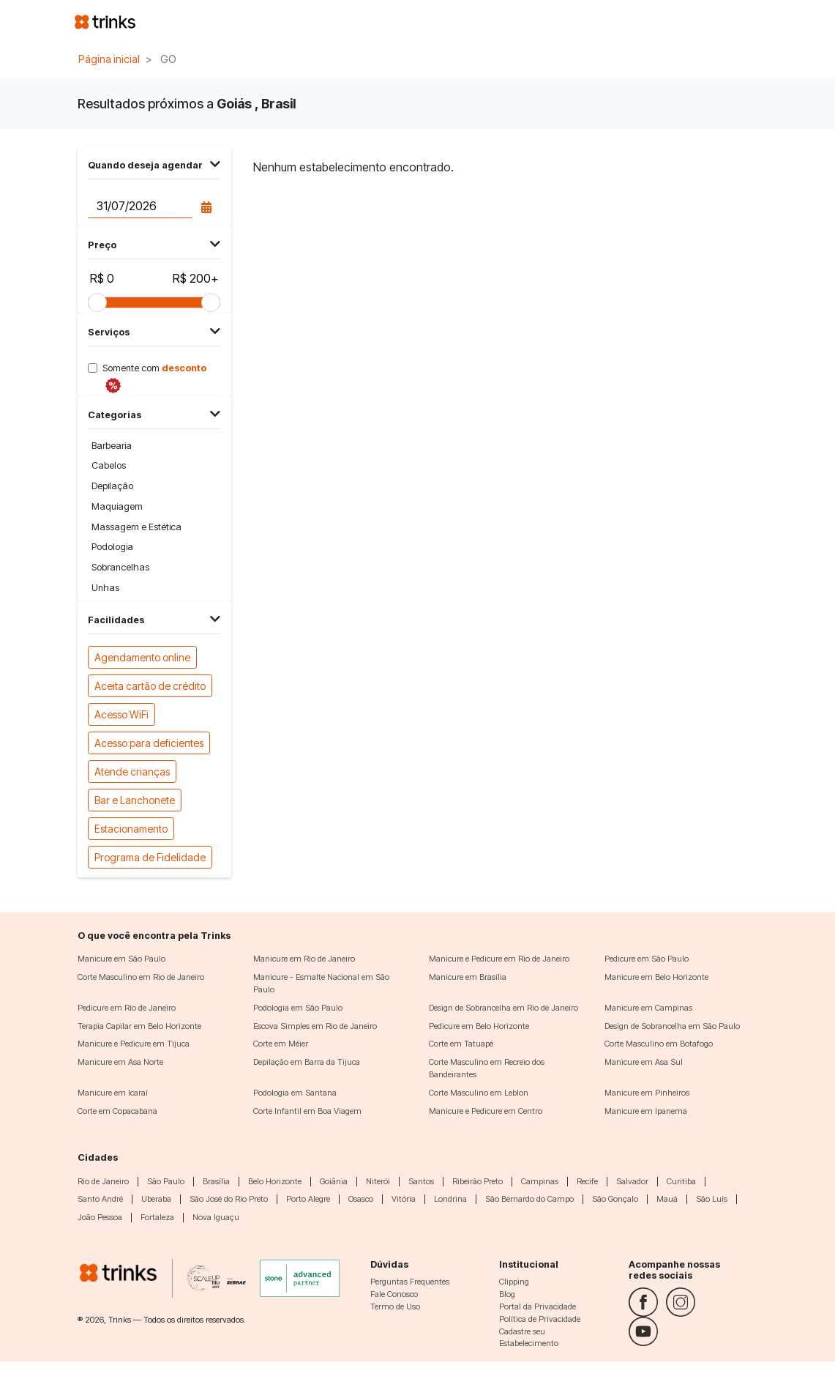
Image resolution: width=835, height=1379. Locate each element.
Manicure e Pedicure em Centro (485, 1111)
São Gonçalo (615, 1199)
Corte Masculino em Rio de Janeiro (141, 977)
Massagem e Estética (136, 526)
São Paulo (165, 1181)
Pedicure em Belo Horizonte (479, 1026)
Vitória (404, 1199)
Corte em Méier (280, 1043)
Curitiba (681, 1181)
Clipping (514, 1281)
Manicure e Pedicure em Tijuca (134, 1043)
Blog (507, 1294)
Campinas (539, 1181)
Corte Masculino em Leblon (478, 1093)
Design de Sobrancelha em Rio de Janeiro (503, 1008)
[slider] (97, 302)
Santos (421, 1181)
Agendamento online (142, 657)
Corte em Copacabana (117, 1111)
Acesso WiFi (121, 714)
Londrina (450, 1199)
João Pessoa (100, 1217)
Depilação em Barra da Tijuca (306, 1062)
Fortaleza (157, 1217)
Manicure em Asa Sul (643, 1062)
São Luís (711, 1199)
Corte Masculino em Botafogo (658, 1043)
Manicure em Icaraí (113, 1093)
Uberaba (156, 1199)
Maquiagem (117, 506)
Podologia (112, 546)
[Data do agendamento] (140, 205)
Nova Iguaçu (215, 1217)
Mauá (667, 1199)
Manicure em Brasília (467, 977)
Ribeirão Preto (477, 1181)
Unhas (105, 587)
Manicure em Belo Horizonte (656, 977)
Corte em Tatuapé (461, 1043)
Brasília (216, 1181)
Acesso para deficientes (148, 742)
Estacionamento (131, 828)
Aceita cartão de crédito (150, 685)
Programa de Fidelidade (150, 856)
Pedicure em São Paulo (646, 959)
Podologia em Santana (295, 1093)
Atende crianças (132, 771)
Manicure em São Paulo (121, 959)
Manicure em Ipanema (645, 1111)
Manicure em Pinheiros (646, 1093)
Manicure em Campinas (648, 1008)
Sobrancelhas (120, 567)
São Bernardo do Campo (529, 1199)
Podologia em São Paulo (297, 1008)
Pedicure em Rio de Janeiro (127, 1008)
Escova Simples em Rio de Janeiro (315, 1026)
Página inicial (109, 59)
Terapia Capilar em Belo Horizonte (139, 1026)
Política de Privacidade (539, 1319)
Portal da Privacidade (537, 1306)
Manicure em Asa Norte (120, 1062)
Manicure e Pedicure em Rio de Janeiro (499, 959)
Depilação (112, 485)
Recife (587, 1181)
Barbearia (111, 445)
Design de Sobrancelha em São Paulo (672, 1026)
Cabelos (108, 465)
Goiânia (334, 1181)
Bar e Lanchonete (134, 799)
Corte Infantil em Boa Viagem (307, 1111)
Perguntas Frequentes (409, 1281)
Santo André (100, 1199)
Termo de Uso (395, 1306)
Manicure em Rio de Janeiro (304, 959)
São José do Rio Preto (229, 1199)
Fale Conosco (394, 1294)
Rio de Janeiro (103, 1181)
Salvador (632, 1181)
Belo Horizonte (275, 1181)
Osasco (360, 1199)
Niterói (378, 1181)
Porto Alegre (308, 1199)
